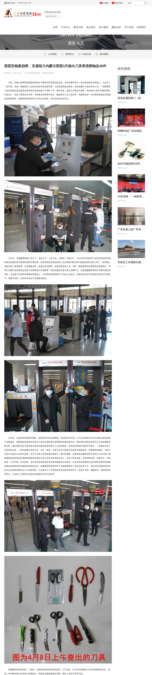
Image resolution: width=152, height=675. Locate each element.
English (106, 3)
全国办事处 (52, 16)
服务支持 (116, 27)
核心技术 (91, 27)
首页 (55, 27)
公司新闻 (50, 54)
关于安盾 (128, 27)
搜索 (145, 3)
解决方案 (78, 27)
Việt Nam (119, 3)
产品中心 (65, 27)
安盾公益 (84, 54)
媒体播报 (101, 54)
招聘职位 (67, 54)
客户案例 (103, 27)
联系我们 (141, 27)
